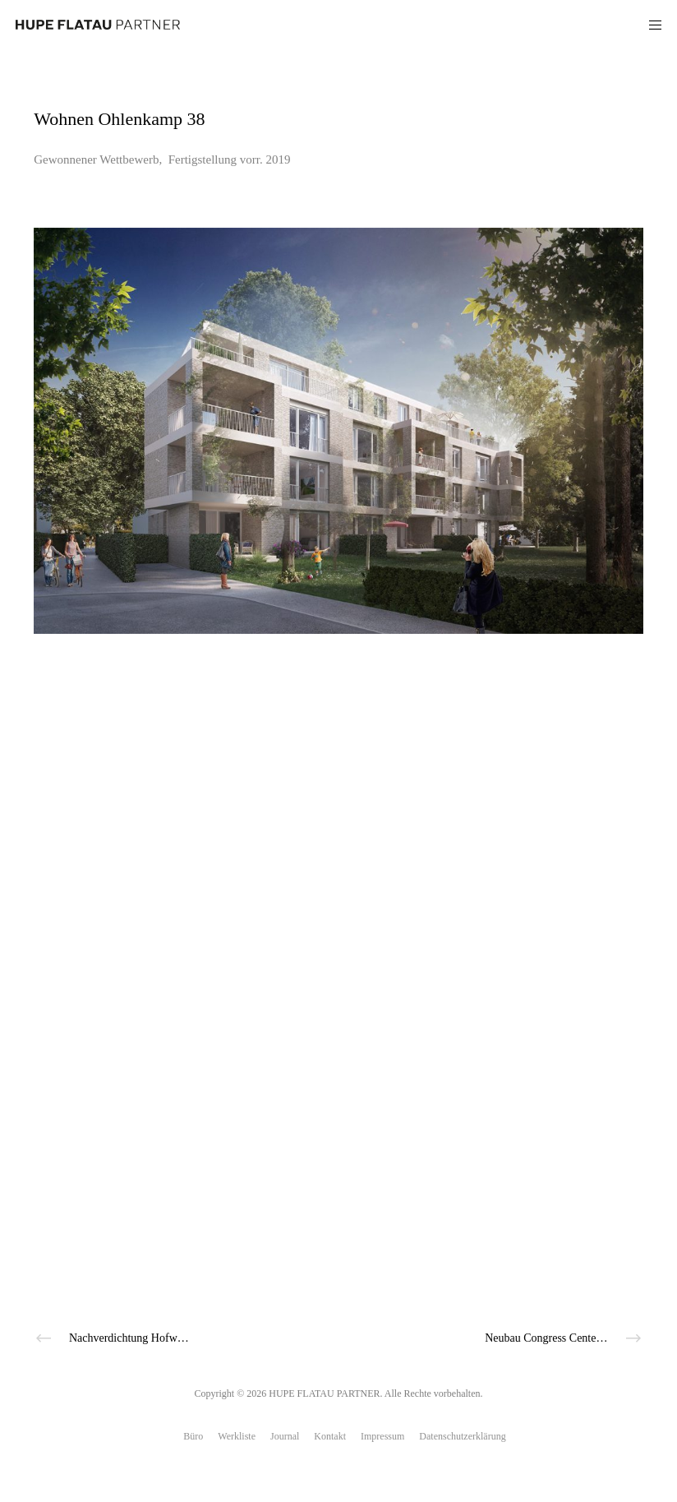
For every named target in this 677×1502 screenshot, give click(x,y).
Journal (284, 1436)
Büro (193, 1436)
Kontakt (330, 1436)
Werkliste (237, 1436)
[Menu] (650, 24)
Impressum (382, 1436)
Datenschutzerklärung (462, 1436)
